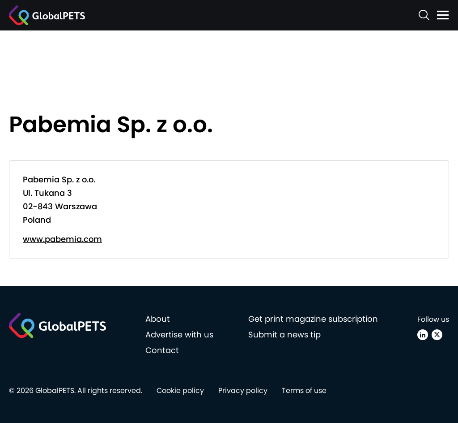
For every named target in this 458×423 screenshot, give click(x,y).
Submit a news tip (284, 334)
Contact (162, 350)
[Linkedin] (422, 334)
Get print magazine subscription (313, 318)
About (157, 318)
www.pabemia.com (62, 239)
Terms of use (304, 390)
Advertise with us (179, 334)
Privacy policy (242, 390)
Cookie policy (180, 390)
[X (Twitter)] (437, 334)
